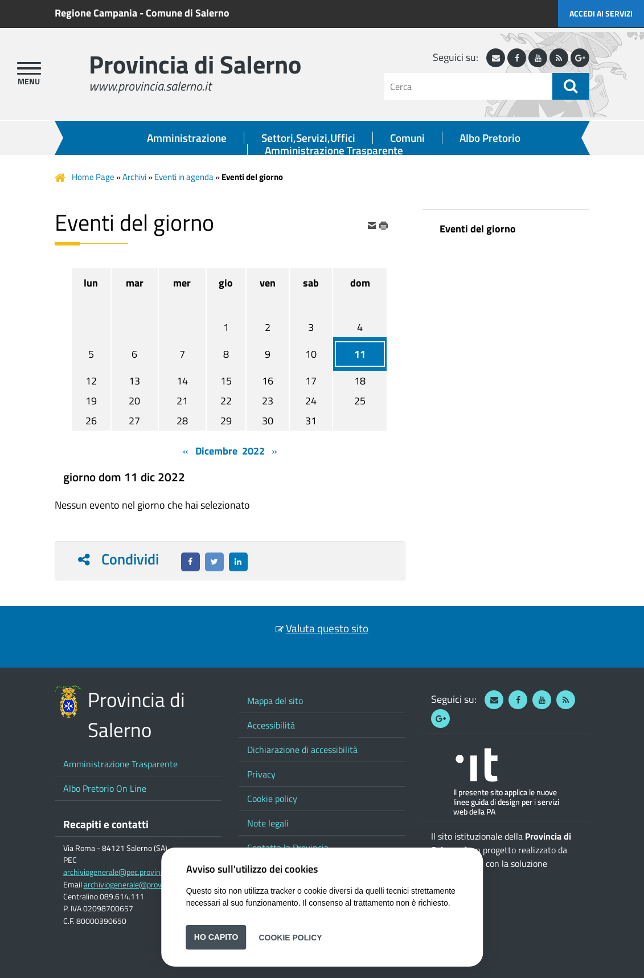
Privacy (261, 774)
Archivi (134, 176)
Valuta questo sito (327, 628)
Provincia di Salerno (195, 64)
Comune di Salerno (187, 13)
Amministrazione (187, 138)
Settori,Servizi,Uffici (308, 138)
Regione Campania (96, 13)
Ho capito (216, 937)
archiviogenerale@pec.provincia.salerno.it (133, 872)
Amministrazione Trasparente (334, 150)
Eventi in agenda (184, 176)
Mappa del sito (275, 700)
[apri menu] (29, 68)
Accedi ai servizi (601, 13)
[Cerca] (468, 86)
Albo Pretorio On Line (104, 788)
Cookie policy (272, 798)
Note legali (268, 823)
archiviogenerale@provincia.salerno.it (147, 884)
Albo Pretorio (490, 138)
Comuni (407, 138)
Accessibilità (271, 725)
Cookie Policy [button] (290, 937)
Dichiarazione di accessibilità (302, 749)
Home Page (93, 176)
